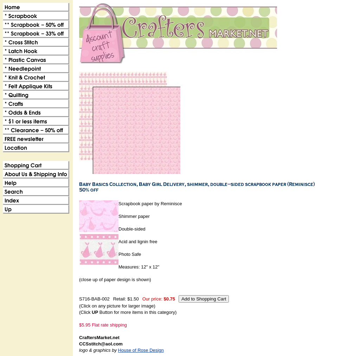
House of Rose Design (141, 350)
